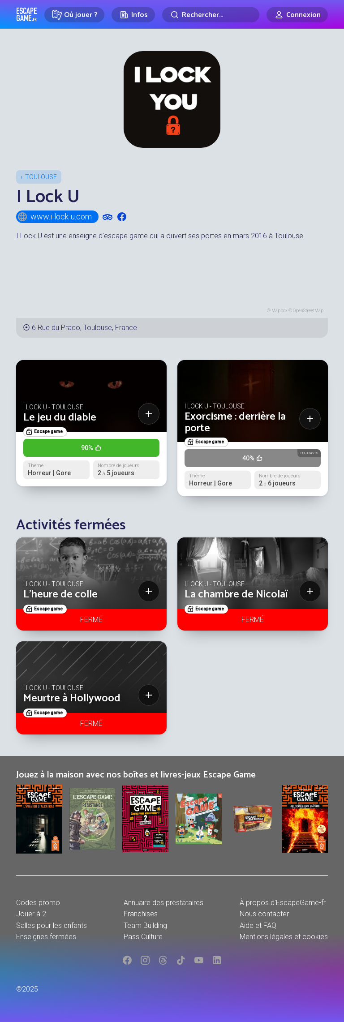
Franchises (141, 914)
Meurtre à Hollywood (71, 698)
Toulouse (41, 176)
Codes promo (38, 902)
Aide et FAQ (258, 925)
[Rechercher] (210, 14)
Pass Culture (143, 936)
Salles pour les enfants (51, 925)
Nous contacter (264, 914)
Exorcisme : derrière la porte (235, 422)
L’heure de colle (60, 594)
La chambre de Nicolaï (236, 594)
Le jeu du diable (59, 417)
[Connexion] (297, 14)
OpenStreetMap (308, 310)
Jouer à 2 (31, 914)
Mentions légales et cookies (284, 936)
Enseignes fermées (46, 936)
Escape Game (26, 14)
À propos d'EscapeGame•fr (283, 902)
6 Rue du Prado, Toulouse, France (84, 327)
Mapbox (279, 310)
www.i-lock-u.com (54, 216)
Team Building (145, 925)
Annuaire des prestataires (163, 902)
